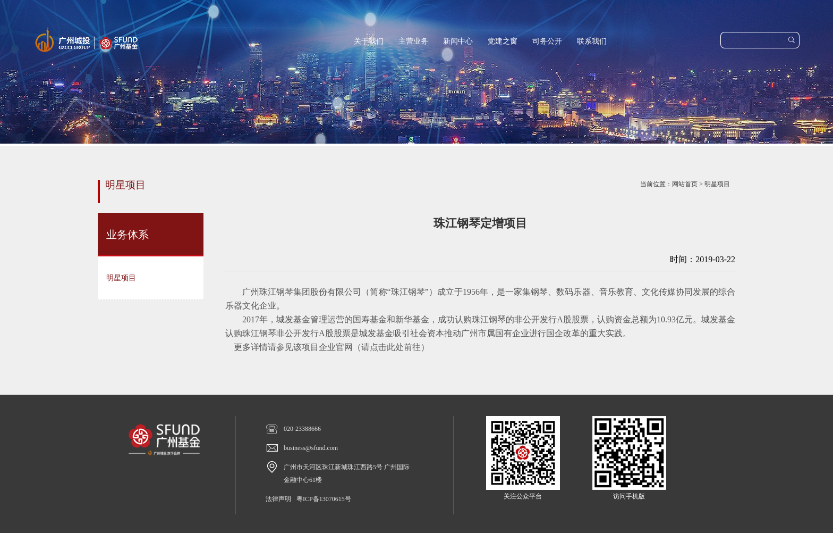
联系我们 (592, 41)
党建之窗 (502, 41)
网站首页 (685, 184)
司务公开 (547, 41)
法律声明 (278, 499)
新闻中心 (458, 41)
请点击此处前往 (391, 347)
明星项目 (717, 184)
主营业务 (413, 41)
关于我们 (369, 41)
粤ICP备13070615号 (323, 499)
